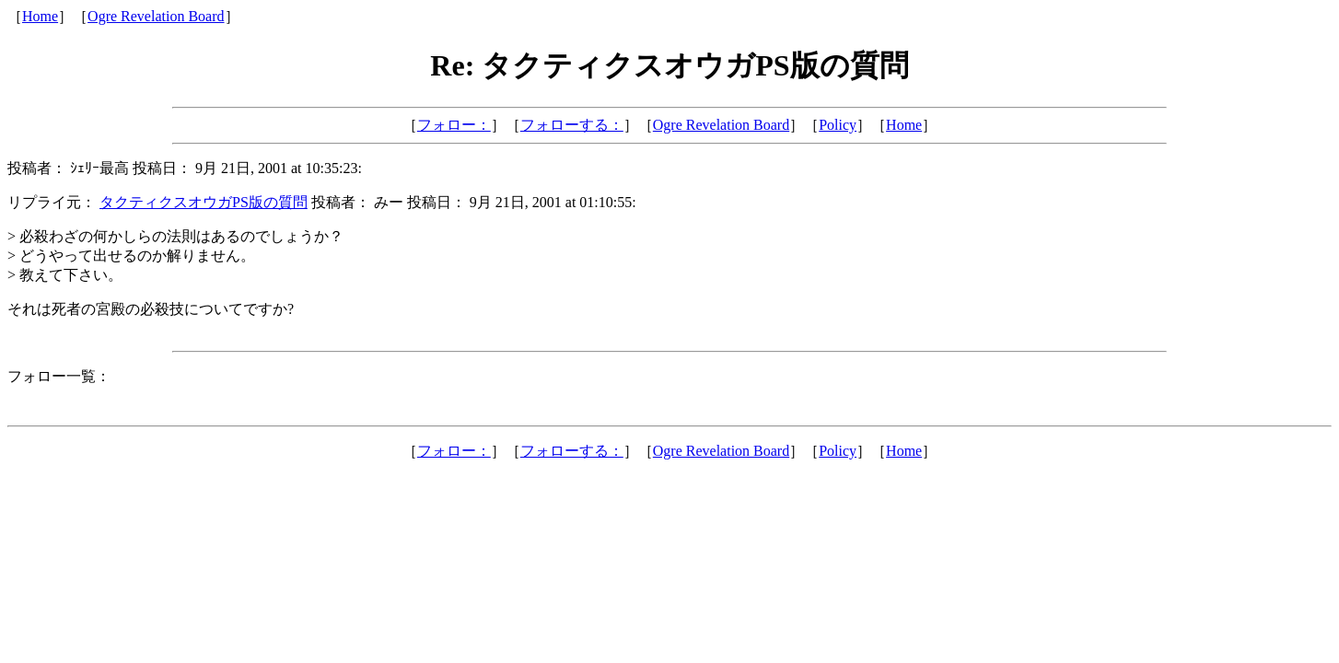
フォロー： (454, 125)
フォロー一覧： (59, 376)
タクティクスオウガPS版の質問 (203, 202)
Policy (837, 125)
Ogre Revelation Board (155, 16)
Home (40, 16)
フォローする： (571, 125)
